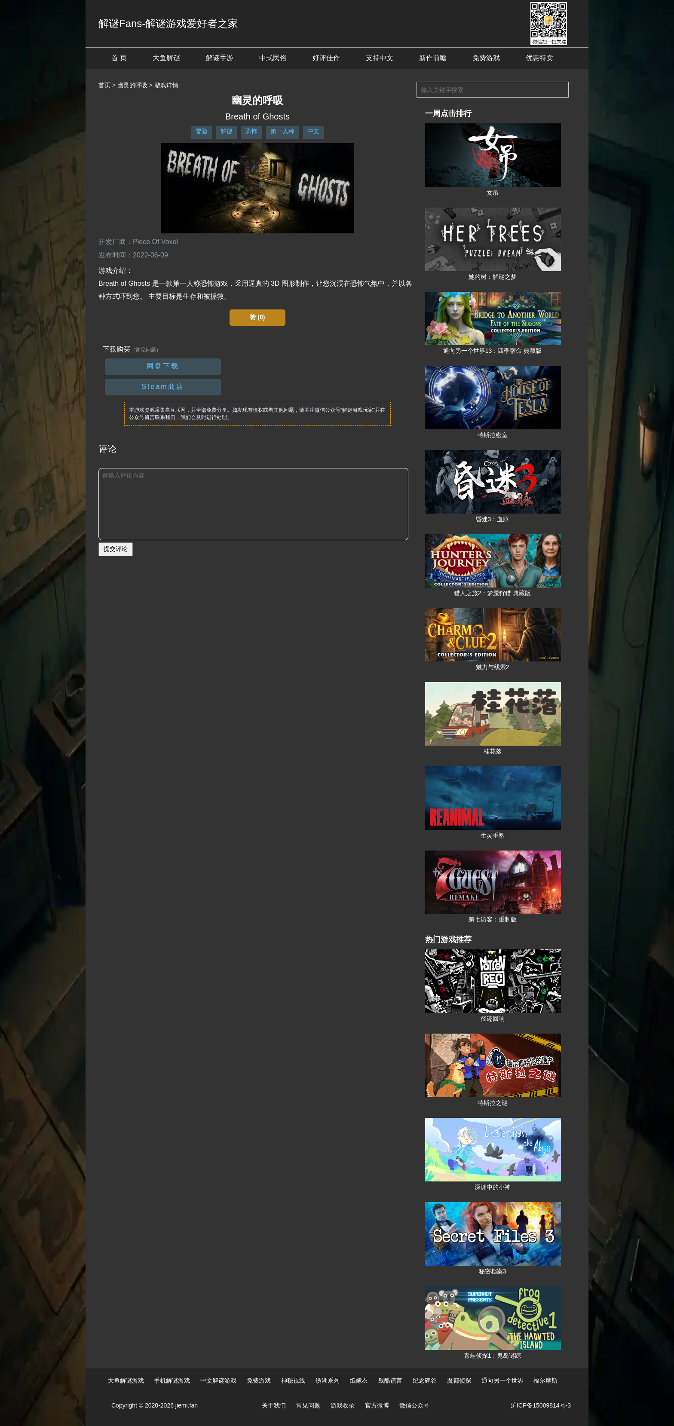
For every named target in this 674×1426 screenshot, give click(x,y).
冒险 (202, 131)
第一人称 (282, 131)
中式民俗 (273, 57)
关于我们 (274, 1405)
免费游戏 (486, 57)
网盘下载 (163, 366)
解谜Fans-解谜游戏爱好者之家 (168, 23)
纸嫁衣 (359, 1380)
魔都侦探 (459, 1380)
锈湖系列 (328, 1380)
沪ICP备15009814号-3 (541, 1405)
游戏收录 (343, 1405)
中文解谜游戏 (218, 1380)
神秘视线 (293, 1380)
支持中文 (379, 57)
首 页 (119, 57)
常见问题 (308, 1405)
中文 (313, 131)
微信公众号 (414, 1405)
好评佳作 (326, 57)
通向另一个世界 (502, 1380)
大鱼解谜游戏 (126, 1380)
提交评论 (116, 548)
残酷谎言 (390, 1380)
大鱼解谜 (166, 57)
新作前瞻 (433, 57)
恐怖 (251, 131)
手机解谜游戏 (172, 1380)
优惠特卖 (539, 57)
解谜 (227, 131)
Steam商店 (162, 386)
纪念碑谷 (425, 1380)
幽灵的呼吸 (132, 85)
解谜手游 (219, 57)
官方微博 (377, 1405)
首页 (104, 85)
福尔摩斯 (545, 1380)
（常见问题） (145, 350)
